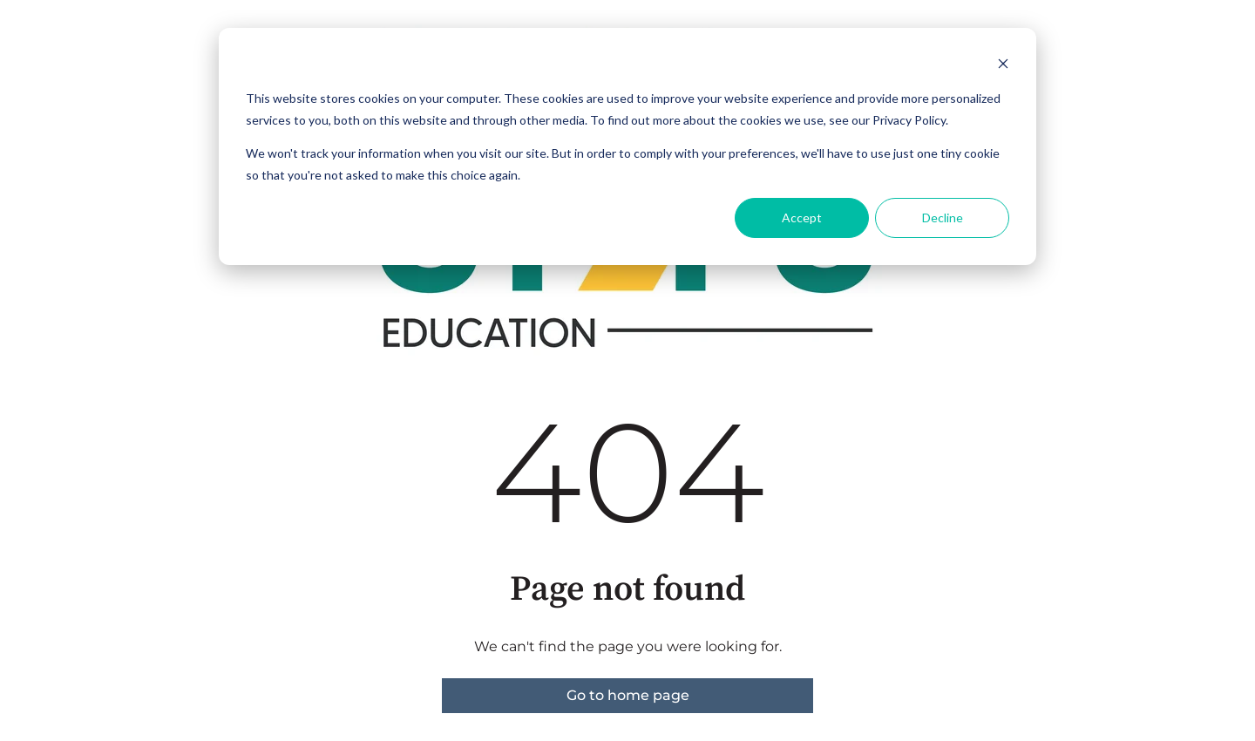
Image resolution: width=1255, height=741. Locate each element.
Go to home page (627, 695)
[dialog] (627, 146)
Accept (802, 217)
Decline (942, 217)
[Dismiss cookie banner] (1003, 66)
